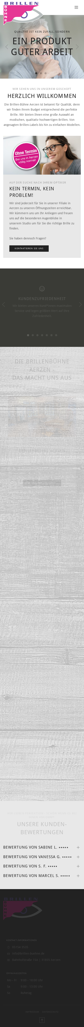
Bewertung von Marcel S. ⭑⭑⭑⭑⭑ (36, 876)
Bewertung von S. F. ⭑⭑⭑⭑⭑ (30, 866)
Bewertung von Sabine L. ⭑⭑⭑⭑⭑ (35, 847)
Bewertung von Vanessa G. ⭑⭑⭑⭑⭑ (37, 857)
